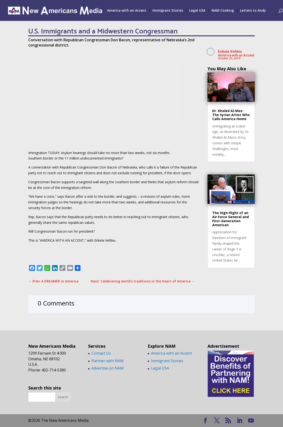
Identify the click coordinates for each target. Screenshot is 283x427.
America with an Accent (126, 11)
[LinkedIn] (239, 421)
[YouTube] (251, 421)
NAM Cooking (223, 11)
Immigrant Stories (167, 11)
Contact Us (101, 353)
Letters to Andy (253, 11)
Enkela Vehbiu (230, 51)
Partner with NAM (107, 360)
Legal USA (197, 11)
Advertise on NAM (107, 368)
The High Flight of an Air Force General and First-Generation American (230, 219)
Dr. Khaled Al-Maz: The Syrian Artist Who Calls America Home (231, 114)
